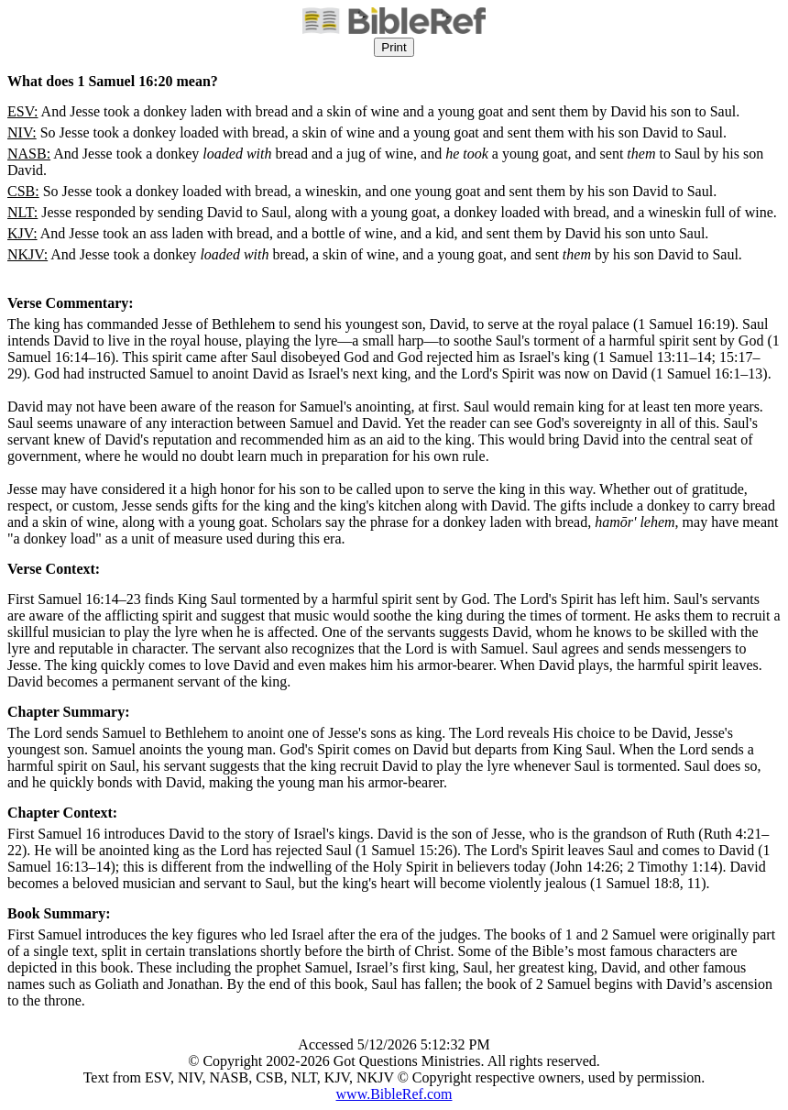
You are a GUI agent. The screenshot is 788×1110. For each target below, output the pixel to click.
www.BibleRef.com (394, 1094)
